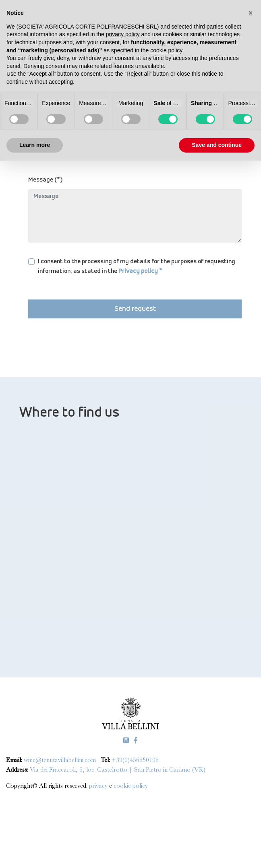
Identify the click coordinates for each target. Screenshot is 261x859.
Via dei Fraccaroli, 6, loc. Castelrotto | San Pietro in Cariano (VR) (117, 769)
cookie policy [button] (166, 50)
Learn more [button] (34, 145)
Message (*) (45, 180)
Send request (135, 309)
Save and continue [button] (217, 145)
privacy (99, 785)
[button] (250, 12)
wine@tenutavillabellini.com (60, 760)
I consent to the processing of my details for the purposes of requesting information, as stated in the (136, 266)
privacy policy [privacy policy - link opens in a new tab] (123, 34)
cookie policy (131, 785)
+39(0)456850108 (135, 760)
